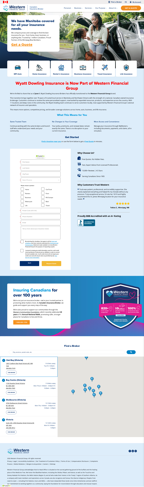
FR (126, 2)
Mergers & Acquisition (33, 464)
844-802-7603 (10, 388)
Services (89, 8)
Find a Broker (116, 2)
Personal (68, 8)
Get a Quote (131, 8)
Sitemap (52, 464)
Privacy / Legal (12, 461)
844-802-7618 (10, 369)
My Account (137, 2)
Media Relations (19, 464)
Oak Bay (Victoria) (14, 360)
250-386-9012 (10, 428)
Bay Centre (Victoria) (15, 380)
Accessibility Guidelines (26, 461)
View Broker (11, 373)
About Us (113, 8)
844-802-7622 (10, 408)
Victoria (9, 420)
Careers (45, 464)
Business (78, 8)
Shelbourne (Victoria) (16, 400)
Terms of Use (65, 461)
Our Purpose (101, 8)
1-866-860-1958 (21, 322)
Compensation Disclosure (80, 461)
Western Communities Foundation (26, 312)
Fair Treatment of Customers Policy (47, 461)
